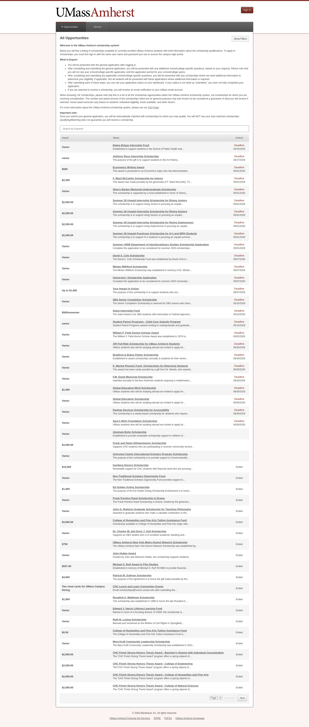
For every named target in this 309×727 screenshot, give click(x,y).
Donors (97, 27)
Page (153, 107)
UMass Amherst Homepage (189, 718)
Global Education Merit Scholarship (134, 387)
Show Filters (240, 38)
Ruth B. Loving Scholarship (129, 619)
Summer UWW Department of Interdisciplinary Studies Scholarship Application (161, 244)
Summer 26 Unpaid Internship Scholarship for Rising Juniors (150, 200)
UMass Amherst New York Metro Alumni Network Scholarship (150, 542)
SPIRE (157, 718)
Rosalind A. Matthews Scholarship (133, 597)
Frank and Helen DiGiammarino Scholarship (139, 443)
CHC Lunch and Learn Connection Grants (138, 586)
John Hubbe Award (124, 553)
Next (242, 698)
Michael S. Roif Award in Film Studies (135, 564)
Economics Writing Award (128, 167)
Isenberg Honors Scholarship (130, 465)
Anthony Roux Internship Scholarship (136, 156)
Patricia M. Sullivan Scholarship (132, 575)
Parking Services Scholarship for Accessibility (141, 410)
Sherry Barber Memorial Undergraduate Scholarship (144, 189)
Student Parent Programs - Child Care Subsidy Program (147, 321)
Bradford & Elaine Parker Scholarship (135, 354)
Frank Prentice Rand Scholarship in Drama (139, 498)
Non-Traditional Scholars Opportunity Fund (139, 476)
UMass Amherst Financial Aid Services (130, 718)
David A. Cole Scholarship (128, 255)
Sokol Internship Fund (126, 310)
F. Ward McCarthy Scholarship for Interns (138, 178)
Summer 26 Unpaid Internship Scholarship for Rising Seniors (150, 211)
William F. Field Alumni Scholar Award (136, 332)
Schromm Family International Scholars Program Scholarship (150, 454)
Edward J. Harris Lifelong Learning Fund (137, 608)
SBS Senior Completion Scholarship (135, 299)
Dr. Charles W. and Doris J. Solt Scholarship (139, 531)
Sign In (247, 9)
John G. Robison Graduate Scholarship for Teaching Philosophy (152, 509)
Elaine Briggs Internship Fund (131, 145)
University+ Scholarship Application (134, 277)
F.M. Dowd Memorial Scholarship (133, 376)
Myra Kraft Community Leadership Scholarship (141, 641)
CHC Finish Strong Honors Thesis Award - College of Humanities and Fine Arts (160, 674)
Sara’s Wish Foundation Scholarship (135, 421)
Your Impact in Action (126, 288)
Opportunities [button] (71, 27)
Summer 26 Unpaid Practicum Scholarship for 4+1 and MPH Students (155, 233)
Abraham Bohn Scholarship (129, 432)
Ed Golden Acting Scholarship (131, 487)
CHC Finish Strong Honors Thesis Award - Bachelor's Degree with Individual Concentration (168, 652)
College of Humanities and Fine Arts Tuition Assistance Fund (150, 520)
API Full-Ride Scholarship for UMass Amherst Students (146, 343)
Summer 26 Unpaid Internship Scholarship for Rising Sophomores (153, 222)
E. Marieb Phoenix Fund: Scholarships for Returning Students (150, 365)
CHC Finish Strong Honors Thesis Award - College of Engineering (153, 663)
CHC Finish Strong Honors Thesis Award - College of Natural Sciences (155, 685)
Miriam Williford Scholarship (130, 266)
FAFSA (168, 718)
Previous (229, 698)
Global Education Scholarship (131, 398)
